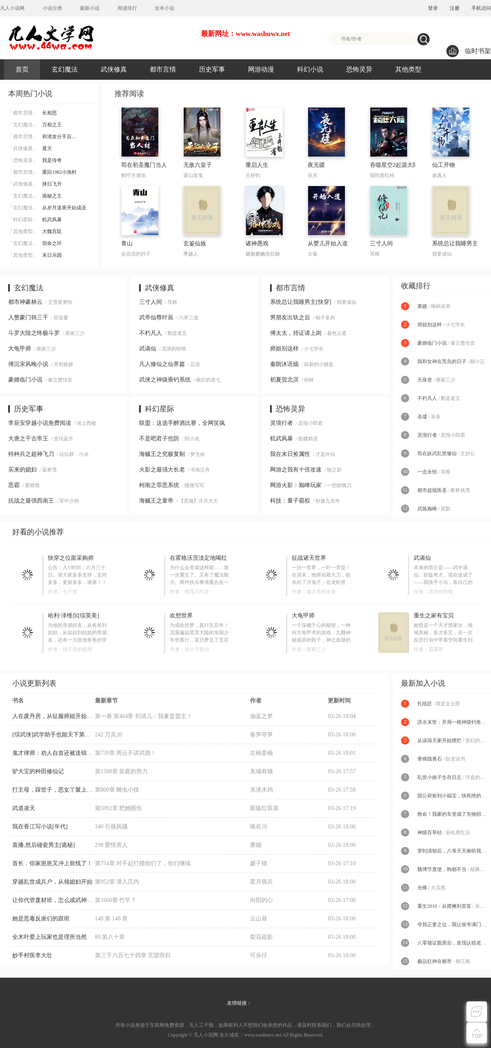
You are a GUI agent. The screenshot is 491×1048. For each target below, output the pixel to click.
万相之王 (35, 125)
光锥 (422, 888)
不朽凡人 (150, 333)
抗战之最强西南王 (31, 501)
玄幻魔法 (65, 69)
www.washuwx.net (262, 1035)
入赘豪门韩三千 (28, 317)
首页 (22, 69)
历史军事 (212, 69)
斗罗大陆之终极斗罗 (34, 333)
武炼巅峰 (427, 509)
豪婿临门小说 (25, 380)
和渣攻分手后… (42, 136)
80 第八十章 (110, 937)
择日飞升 (35, 184)
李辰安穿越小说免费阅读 (39, 423)
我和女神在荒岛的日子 (441, 361)
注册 (454, 8)
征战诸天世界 (309, 558)
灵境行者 (281, 423)
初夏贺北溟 (284, 380)
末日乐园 (35, 255)
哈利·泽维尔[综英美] (73, 616)
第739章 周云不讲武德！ (126, 753)
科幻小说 (310, 69)
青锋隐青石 (429, 759)
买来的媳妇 (22, 470)
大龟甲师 (19, 349)
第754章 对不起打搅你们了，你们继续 (143, 863)
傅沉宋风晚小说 (28, 364)
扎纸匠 (424, 704)
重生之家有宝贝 (434, 616)
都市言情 (163, 69)
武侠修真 (114, 69)
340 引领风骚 (111, 827)
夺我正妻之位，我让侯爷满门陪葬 (454, 924)
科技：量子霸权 (290, 501)
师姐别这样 (284, 349)
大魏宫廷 (35, 231)
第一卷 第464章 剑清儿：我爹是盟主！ (143, 716)
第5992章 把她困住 (118, 808)
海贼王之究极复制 (162, 454)
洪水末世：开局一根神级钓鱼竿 (451, 722)
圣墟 (422, 417)
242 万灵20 (108, 735)
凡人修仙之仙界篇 (162, 364)
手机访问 (481, 8)
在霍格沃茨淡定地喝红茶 (198, 558)
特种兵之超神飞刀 (31, 454)
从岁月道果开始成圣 (47, 208)
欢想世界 (181, 616)
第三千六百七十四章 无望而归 (133, 955)
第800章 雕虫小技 (117, 790)
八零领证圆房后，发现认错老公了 (454, 943)
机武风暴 (35, 219)
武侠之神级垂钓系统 (165, 380)
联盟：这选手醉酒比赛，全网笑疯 (182, 423)
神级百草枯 (429, 832)
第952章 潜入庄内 (117, 882)
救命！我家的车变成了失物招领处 (454, 814)
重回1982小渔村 (42, 172)
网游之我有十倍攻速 (296, 470)
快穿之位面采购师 (71, 558)
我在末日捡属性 (290, 454)
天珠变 (424, 380)
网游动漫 (261, 69)
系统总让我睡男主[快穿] (300, 302)
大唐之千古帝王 (28, 438)
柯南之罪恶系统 (159, 485)
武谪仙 (147, 349)
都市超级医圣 (432, 490)
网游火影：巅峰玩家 (296, 485)
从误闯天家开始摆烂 (439, 740)
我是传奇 (35, 160)
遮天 (30, 148)
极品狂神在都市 (434, 961)
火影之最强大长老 (162, 470)
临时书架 (468, 51)
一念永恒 (427, 472)
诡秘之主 (35, 196)
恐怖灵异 (359, 69)
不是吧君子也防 (159, 438)
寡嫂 (422, 306)
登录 (433, 8)
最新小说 (89, 8)
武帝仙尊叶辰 (156, 317)
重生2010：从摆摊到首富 (444, 906)
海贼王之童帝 (156, 501)
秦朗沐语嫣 (284, 364)
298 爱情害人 (111, 845)
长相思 (32, 113)
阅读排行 (127, 8)
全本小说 (164, 8)
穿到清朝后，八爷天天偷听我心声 (454, 851)
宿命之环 (35, 243)
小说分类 (52, 8)
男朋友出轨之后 (290, 317)
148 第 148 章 (111, 919)
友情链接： (239, 1003)
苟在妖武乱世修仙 (437, 453)
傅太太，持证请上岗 (296, 333)
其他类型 (408, 69)
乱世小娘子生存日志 (439, 777)
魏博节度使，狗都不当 (441, 869)
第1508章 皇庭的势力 (121, 771)
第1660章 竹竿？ (116, 900)
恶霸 (14, 485)
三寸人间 (150, 302)
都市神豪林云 (25, 302)
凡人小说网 (12, 8)
